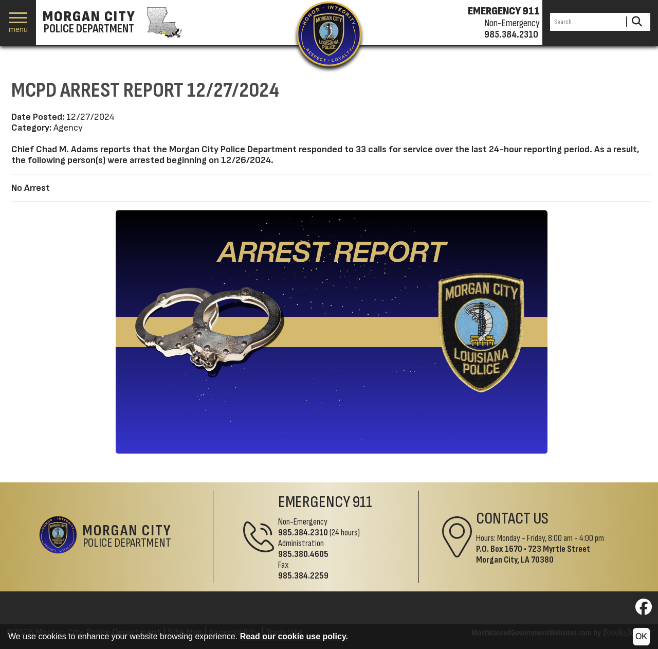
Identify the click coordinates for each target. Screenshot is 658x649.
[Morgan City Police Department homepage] (110, 22)
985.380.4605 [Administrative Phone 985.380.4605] (303, 554)
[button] (18, 23)
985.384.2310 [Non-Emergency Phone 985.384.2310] (303, 532)
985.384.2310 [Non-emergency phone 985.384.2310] (511, 34)
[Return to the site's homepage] (329, 34)
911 (362, 502)
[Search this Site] (586, 22)
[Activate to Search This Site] (636, 22)
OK (641, 636)
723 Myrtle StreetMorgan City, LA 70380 (533, 554)
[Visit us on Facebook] (643, 610)
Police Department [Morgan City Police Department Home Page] (127, 537)
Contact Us (512, 519)
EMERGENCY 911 (504, 11)
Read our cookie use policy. (294, 636)
